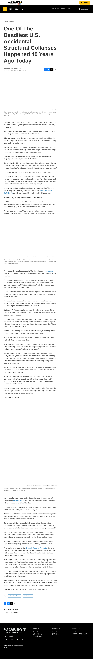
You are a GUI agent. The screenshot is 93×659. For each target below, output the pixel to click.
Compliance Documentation (79, 633)
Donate (85, 3)
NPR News (28, 596)
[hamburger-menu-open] (4, 3)
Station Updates (37, 636)
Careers (54, 633)
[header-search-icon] (76, 3)
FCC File (74, 632)
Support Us (55, 635)
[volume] (10, 9)
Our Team (36, 633)
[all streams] (83, 9)
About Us (35, 632)
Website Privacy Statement (79, 635)
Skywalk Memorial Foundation (37, 548)
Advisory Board (37, 635)
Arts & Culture (9, 22)
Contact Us (55, 632)
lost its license (18, 500)
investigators (48, 271)
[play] (5, 9)
